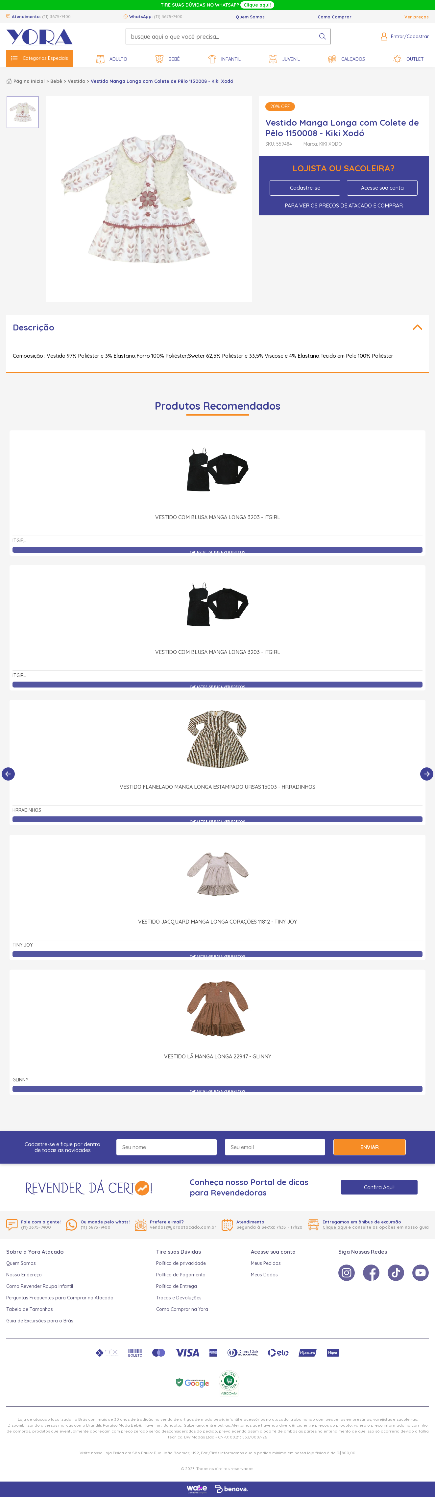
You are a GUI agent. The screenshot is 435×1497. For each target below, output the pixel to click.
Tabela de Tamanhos (29, 1309)
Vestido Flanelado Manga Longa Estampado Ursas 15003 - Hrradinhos (217, 787)
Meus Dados (264, 1275)
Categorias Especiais (39, 58)
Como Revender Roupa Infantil (39, 1286)
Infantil (224, 59)
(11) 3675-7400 (56, 16)
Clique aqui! (257, 5)
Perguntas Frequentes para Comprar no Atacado (59, 1298)
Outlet (408, 59)
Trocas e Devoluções (179, 1298)
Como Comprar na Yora (182, 1309)
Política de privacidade (181, 1263)
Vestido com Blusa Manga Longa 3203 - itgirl (217, 517)
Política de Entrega (176, 1286)
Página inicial (29, 81)
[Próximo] (426, 774)
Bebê (168, 59)
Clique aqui (335, 1227)
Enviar (369, 1147)
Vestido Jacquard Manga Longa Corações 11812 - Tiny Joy (217, 921)
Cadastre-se (305, 187)
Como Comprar (334, 16)
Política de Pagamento (180, 1275)
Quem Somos (250, 16)
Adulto (111, 59)
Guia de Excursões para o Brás (39, 1321)
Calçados (346, 59)
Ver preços (416, 16)
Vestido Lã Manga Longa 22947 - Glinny (217, 1056)
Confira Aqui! (379, 1187)
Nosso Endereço (24, 1275)
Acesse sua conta (382, 187)
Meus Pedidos (266, 1263)
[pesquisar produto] (322, 36)
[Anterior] (8, 774)
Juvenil (284, 59)
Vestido (76, 81)
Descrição (33, 327)
